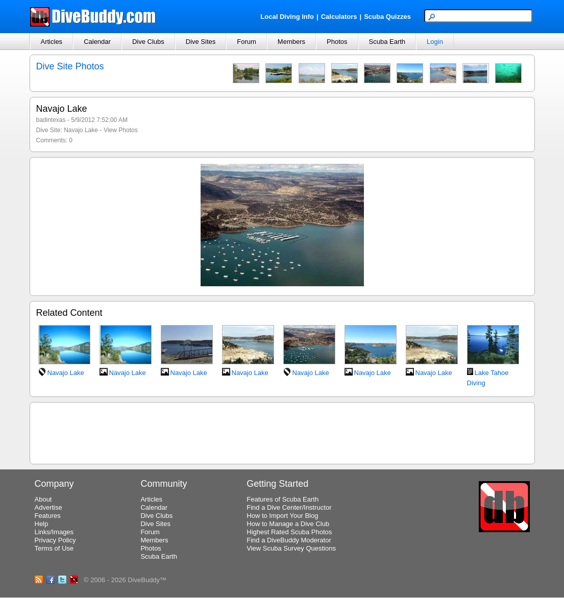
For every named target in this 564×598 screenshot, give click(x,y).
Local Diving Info (287, 16)
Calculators (339, 16)
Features (48, 515)
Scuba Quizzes (387, 16)
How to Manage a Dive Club (288, 524)
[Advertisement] (282, 432)
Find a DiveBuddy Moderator (289, 540)
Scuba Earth (387, 41)
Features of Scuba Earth (282, 499)
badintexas (51, 119)
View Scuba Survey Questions (291, 548)
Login (435, 41)
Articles (52, 41)
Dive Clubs (148, 41)
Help (41, 524)
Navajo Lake (81, 130)
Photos (337, 41)
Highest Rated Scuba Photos (289, 532)
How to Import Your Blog (282, 515)
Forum (246, 41)
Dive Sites (201, 41)
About (43, 499)
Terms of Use (54, 548)
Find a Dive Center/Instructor (289, 507)
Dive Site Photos (70, 66)
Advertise (48, 507)
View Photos (121, 130)
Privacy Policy (55, 540)
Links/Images (54, 532)
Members (291, 41)
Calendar (97, 41)
